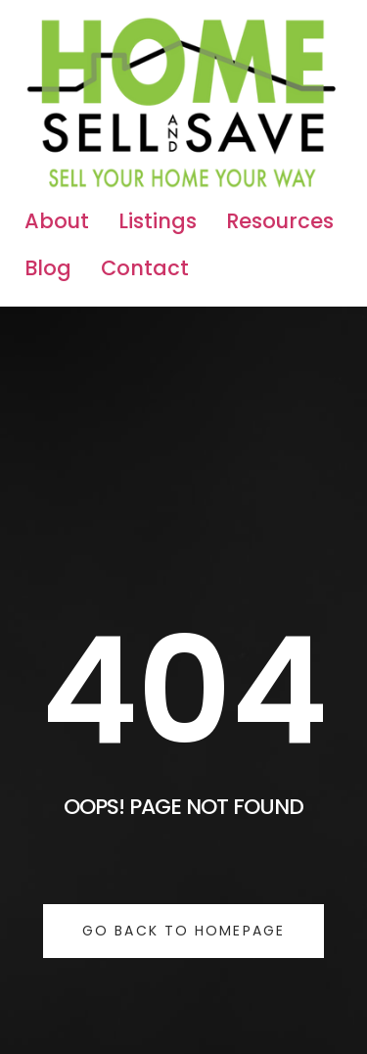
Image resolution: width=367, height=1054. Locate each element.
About (56, 221)
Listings (157, 221)
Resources (280, 221)
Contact (145, 268)
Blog (47, 268)
